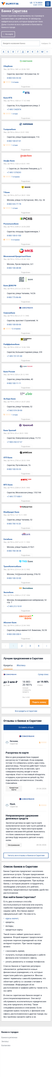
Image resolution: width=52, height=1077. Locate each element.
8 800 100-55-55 (14, 469)
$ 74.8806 (38, 3)
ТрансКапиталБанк (12, 566)
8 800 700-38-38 (14, 551)
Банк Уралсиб (9, 430)
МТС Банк (8, 485)
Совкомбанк (9, 313)
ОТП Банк (7, 457)
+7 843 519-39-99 (14, 410)
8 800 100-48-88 (14, 268)
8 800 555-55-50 (14, 78)
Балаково (5, 1045)
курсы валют (12, 918)
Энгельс (5, 1041)
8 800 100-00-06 (14, 324)
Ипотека (21, 665)
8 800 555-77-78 (14, 204)
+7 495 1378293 (14, 172)
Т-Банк (6, 192)
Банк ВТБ (7, 98)
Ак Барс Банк (9, 399)
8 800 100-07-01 (14, 141)
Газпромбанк (9, 129)
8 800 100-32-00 (14, 578)
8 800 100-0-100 (14, 235)
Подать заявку (39, 702)
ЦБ (31, 3)
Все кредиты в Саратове (26, 711)
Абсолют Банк (10, 622)
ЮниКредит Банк (11, 512)
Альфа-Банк (9, 161)
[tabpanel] (24, 1039)
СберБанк (8, 66)
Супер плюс (43, 674)
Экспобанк (8, 592)
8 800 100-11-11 (14, 383)
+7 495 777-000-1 (14, 496)
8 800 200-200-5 (14, 634)
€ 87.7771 (38, 5)
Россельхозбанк (11, 224)
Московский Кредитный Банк (17, 256)
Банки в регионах (9, 1037)
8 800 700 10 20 (14, 524)
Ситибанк (7, 539)
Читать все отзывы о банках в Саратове (26, 855)
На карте (9, 34)
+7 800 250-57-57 (14, 442)
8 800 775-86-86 (14, 297)
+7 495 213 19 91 (14, 606)
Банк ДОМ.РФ (9, 285)
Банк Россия (9, 371)
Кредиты (8, 665)
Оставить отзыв (26, 727)
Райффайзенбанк (11, 344)
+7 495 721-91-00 (14, 356)
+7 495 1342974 (14, 109)
